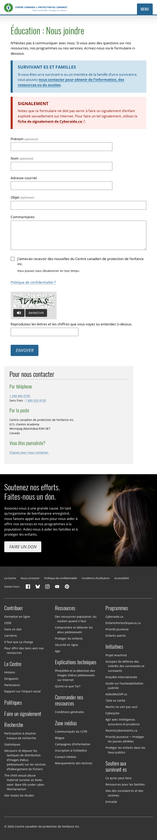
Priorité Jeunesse (117, 629)
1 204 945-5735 (19, 396)
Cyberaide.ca (114, 616)
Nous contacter (30, 578)
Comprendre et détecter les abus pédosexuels (74, 629)
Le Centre (10, 578)
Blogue (59, 738)
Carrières (10, 635)
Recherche (13, 724)
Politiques (13, 702)
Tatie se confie (115, 700)
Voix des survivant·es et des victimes (124, 793)
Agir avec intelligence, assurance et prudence (122, 722)
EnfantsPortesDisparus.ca (123, 623)
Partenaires (12, 685)
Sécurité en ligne (66, 644)
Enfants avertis (115, 635)
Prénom (24, 139)
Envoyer (25, 350)
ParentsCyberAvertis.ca (121, 730)
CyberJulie (112, 713)
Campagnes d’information (72, 744)
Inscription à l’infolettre (71, 750)
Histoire (9, 672)
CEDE (7, 623)
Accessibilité (121, 578)
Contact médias (65, 757)
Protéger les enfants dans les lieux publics (125, 750)
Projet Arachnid (116, 655)
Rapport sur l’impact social (22, 691)
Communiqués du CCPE (71, 731)
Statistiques (12, 744)
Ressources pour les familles (125, 784)
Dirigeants (11, 679)
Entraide (111, 801)
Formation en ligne (17, 616)
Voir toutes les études (19, 795)
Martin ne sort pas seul (121, 707)
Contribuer (13, 608)
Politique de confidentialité (32, 282)
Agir (58, 651)
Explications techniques (75, 662)
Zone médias (66, 723)
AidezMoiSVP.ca (116, 694)
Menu (145, 9)
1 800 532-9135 (35, 400)
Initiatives (114, 646)
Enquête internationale (121, 677)
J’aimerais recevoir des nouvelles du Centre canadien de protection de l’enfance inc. (80, 261)
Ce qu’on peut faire (118, 778)
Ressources (65, 608)
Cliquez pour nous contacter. (29, 452)
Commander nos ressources (69, 700)
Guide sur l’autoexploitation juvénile (124, 685)
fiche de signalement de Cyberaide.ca (50, 121)
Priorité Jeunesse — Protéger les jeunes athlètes (124, 739)
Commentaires (23, 217)
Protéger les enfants (69, 638)
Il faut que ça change (18, 642)
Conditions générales (69, 712)
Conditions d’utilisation (96, 578)
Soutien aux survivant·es (116, 766)
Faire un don (23, 547)
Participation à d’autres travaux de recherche (20, 735)
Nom (22, 158)
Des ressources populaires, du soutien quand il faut (75, 618)
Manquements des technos (73, 763)
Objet (22, 197)
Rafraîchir (36, 313)
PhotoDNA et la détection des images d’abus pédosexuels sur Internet (75, 675)
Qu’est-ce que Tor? (67, 686)
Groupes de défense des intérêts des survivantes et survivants (124, 666)
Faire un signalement (22, 713)
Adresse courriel (24, 178)
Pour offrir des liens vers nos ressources (24, 650)
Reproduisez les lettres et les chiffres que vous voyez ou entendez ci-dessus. (71, 324)
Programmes (116, 608)
